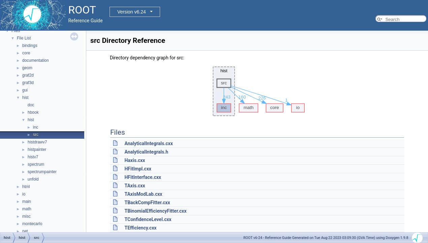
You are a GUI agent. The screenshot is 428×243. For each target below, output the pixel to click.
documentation (35, 60)
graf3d (28, 82)
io (23, 194)
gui (25, 90)
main (26, 201)
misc (26, 216)
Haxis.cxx (134, 160)
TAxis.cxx (134, 185)
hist (25, 97)
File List (24, 38)
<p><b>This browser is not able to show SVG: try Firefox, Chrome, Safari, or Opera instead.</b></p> (257, 91)
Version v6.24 (131, 12)
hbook (33, 112)
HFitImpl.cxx (137, 168)
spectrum (36, 164)
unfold (33, 179)
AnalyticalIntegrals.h (146, 152)
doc (31, 105)
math (26, 209)
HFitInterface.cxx (142, 177)
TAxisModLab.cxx (143, 194)
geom (27, 67)
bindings (29, 45)
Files (15, 30)
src (35, 134)
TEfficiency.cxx (140, 228)
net (25, 231)
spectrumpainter (42, 171)
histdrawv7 (37, 142)
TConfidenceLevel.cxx (147, 219)
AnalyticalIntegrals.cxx (148, 143)
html (26, 186)
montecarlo (32, 223)
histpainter (37, 149)
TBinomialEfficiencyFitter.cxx (155, 211)
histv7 (33, 157)
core (26, 53)
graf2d (28, 75)
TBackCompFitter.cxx (147, 202)
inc (35, 127)
